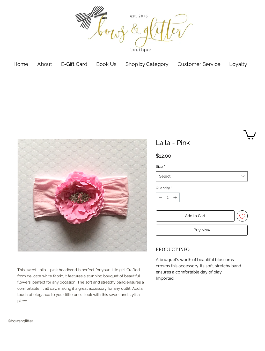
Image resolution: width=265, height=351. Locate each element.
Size (160, 166)
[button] (147, 64)
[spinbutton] (167, 197)
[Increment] (175, 197)
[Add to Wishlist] (242, 216)
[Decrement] (160, 197)
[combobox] (202, 176)
